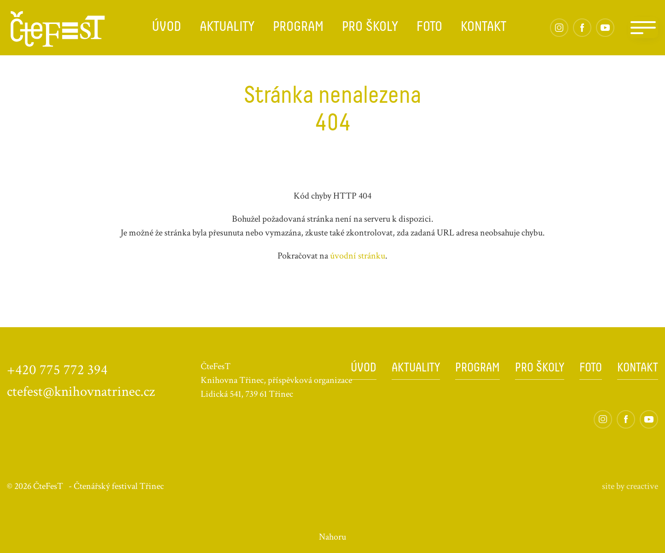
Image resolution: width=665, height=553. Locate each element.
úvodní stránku (357, 256)
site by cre (630, 486)
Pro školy (370, 27)
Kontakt (483, 27)
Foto (429, 27)
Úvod (166, 27)
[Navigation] (643, 27)
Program (298, 27)
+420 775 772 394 (57, 370)
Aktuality (227, 27)
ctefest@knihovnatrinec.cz (81, 391)
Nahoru (332, 537)
